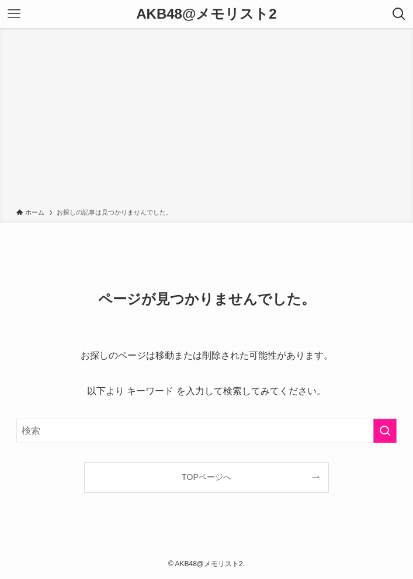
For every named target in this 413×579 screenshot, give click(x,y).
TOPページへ (206, 477)
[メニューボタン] (14, 14)
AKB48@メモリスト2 (206, 14)
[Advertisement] (206, 120)
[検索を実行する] (385, 431)
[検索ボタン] (399, 14)
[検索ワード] (206, 431)
